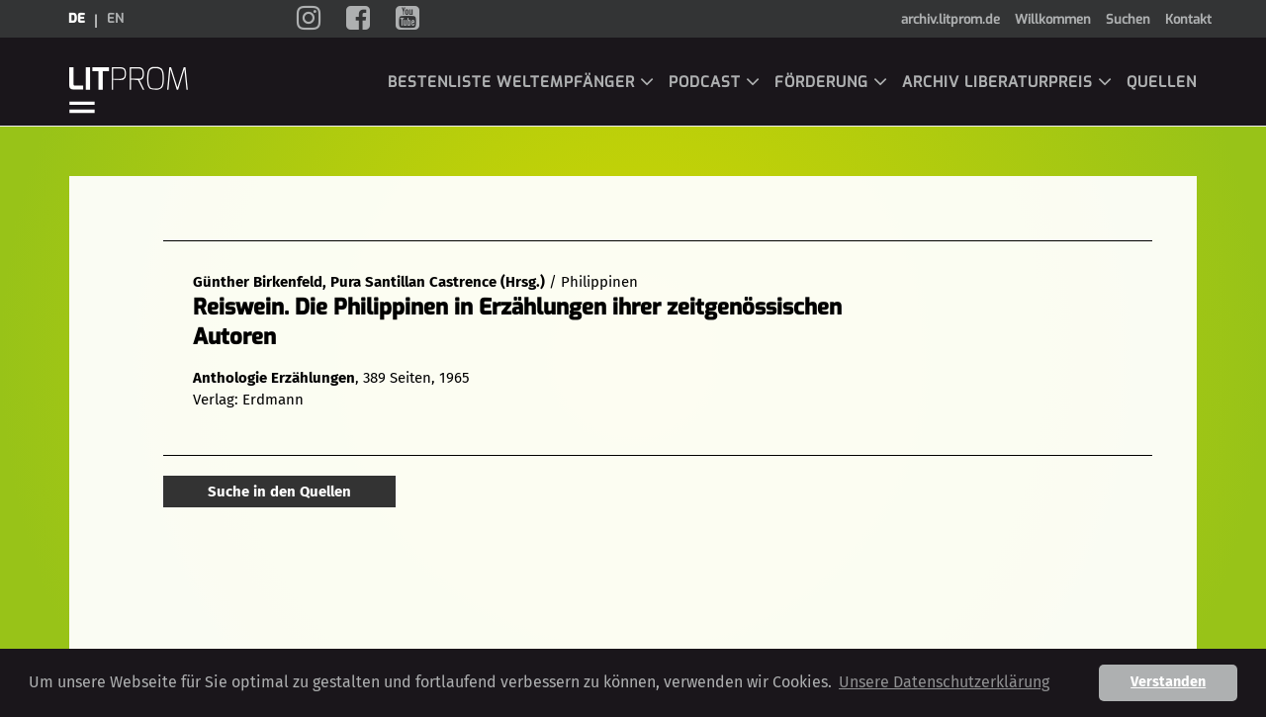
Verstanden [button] (1168, 681)
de (76, 18)
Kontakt (1188, 19)
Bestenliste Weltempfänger (521, 82)
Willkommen (1053, 19)
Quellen (1162, 82)
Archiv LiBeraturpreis (1007, 82)
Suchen (1128, 19)
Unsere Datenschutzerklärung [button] (944, 681)
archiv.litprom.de (950, 19)
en (115, 18)
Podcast (715, 82)
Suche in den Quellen (279, 491)
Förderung (831, 82)
